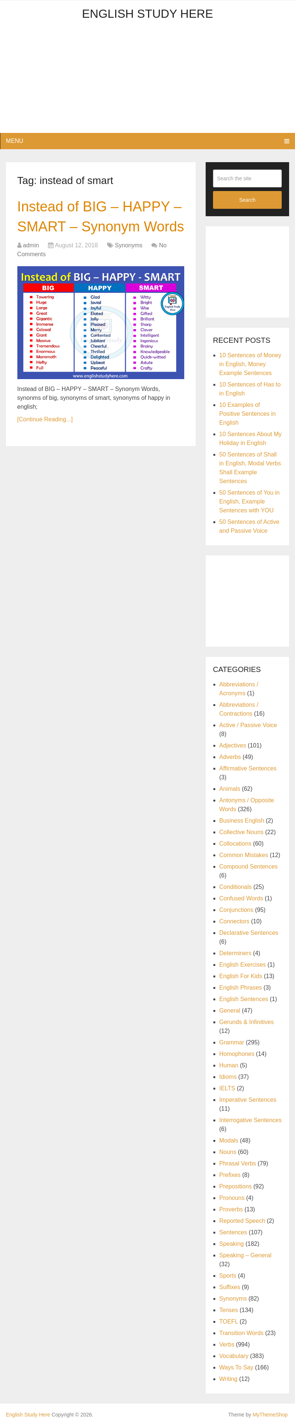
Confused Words (241, 898)
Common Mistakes (243, 855)
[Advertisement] (147, 81)
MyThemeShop (270, 1415)
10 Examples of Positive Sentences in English (247, 414)
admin (31, 245)
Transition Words (241, 1333)
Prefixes (230, 1175)
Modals (229, 1140)
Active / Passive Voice (248, 725)
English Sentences (243, 999)
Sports (227, 1275)
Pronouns (232, 1198)
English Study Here (147, 13)
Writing (228, 1379)
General (229, 1010)
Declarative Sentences (248, 933)
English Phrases (240, 987)
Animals (229, 789)
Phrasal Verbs (237, 1163)
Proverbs (231, 1209)
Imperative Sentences (248, 1100)
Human (229, 1065)
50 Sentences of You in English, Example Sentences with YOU (249, 501)
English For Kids (241, 976)
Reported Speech (242, 1221)
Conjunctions (236, 910)
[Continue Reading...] (45, 419)
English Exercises (242, 964)
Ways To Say (236, 1367)
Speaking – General (245, 1255)
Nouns (227, 1152)
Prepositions (235, 1186)
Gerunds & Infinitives (246, 1022)
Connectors (234, 921)
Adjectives (232, 745)
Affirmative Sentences (248, 768)
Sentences (233, 1232)
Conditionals (235, 887)
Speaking (231, 1244)
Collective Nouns (241, 832)
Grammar (231, 1042)
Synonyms (129, 245)
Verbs (226, 1344)
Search (247, 200)
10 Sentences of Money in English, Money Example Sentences (250, 364)
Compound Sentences (248, 866)
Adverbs (230, 757)
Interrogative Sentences (250, 1120)
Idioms (228, 1077)
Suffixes (229, 1287)
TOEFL (228, 1321)
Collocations (235, 843)
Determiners (235, 953)
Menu (14, 141)
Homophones (236, 1054)
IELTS (227, 1088)
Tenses (228, 1310)
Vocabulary (233, 1356)
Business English (241, 820)
